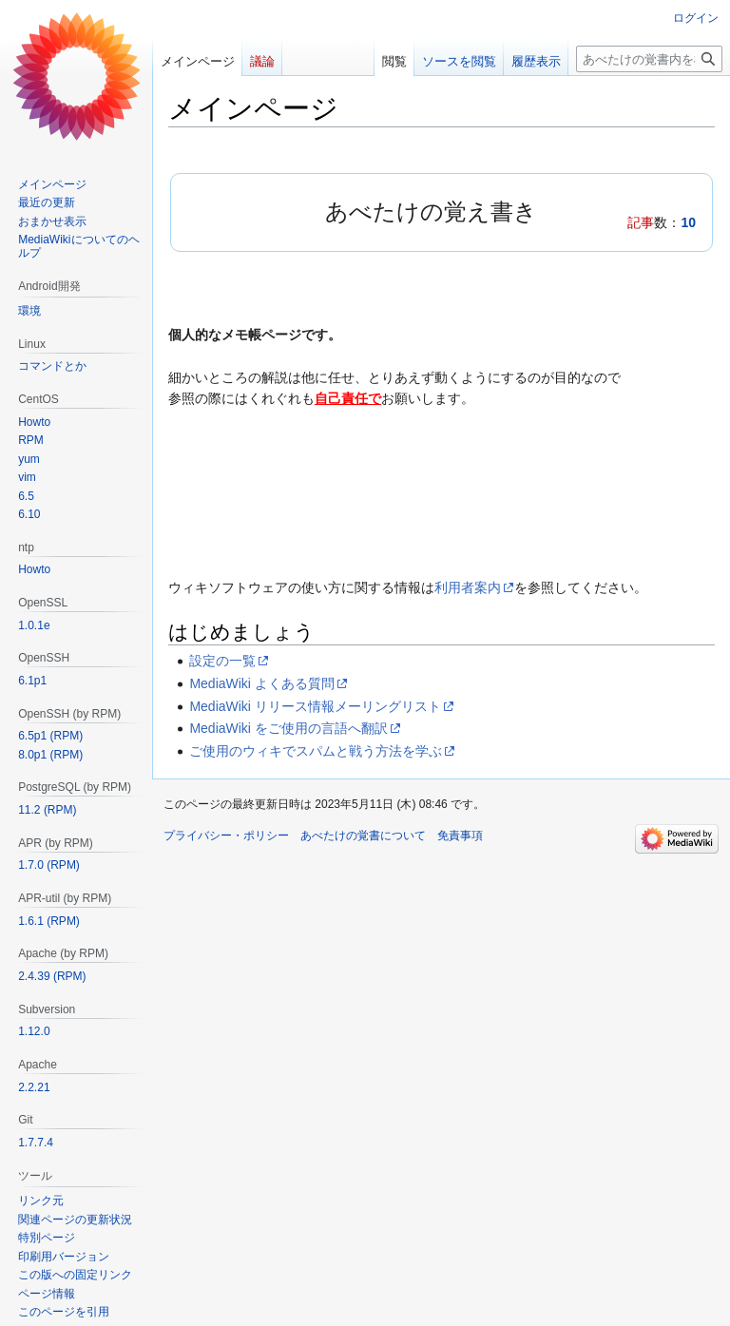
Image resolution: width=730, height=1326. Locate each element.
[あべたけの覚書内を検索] (649, 59)
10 (688, 222)
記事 (640, 222)
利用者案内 (467, 587)
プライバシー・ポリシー (226, 835)
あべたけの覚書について (363, 835)
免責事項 (460, 835)
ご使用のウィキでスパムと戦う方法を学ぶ (315, 751)
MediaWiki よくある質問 (261, 683)
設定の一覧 (222, 660)
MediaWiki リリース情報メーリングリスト (314, 706)
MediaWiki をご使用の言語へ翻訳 (288, 728)
